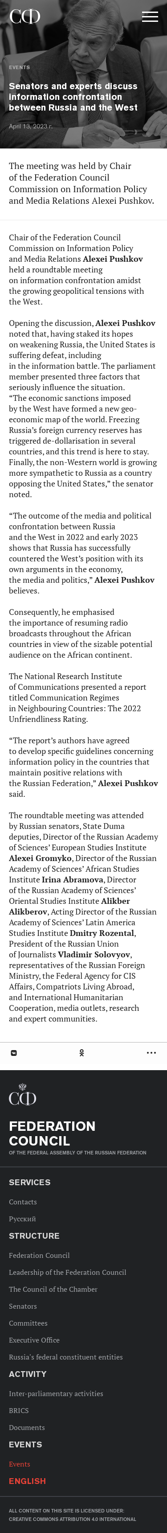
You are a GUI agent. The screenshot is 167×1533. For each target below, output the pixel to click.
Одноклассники (82, 1053)
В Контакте (13, 1053)
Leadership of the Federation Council (67, 1272)
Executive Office (34, 1339)
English (27, 1481)
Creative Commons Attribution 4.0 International (72, 1519)
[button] (149, 18)
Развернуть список (152, 1053)
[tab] (83, 1053)
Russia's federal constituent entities (66, 1356)
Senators (23, 1306)
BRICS (19, 1410)
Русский (22, 1218)
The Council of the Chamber (53, 1289)
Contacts (23, 1201)
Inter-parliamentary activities (56, 1393)
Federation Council (39, 1255)
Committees (28, 1323)
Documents (27, 1427)
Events (19, 67)
